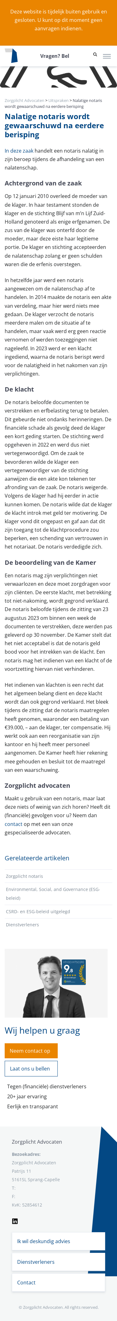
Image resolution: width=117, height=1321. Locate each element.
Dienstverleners (22, 925)
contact (14, 824)
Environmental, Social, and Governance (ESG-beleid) (53, 893)
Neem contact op (30, 1050)
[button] (95, 56)
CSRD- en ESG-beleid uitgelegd (38, 911)
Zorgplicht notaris (24, 876)
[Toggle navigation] (106, 56)
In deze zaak (20, 150)
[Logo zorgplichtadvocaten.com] (11, 56)
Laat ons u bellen (30, 1068)
